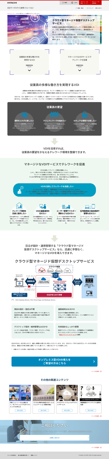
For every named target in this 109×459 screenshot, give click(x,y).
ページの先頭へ (95, 371)
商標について (34, 455)
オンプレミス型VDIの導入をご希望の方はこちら (54, 361)
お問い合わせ (98, 8)
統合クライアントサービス (68, 335)
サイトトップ (10, 13)
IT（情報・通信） (80, 8)
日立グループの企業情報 (95, 2)
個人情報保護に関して (23, 455)
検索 (64, 3)
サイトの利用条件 (11, 455)
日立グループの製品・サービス (84, 2)
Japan (74, 3)
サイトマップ (90, 8)
